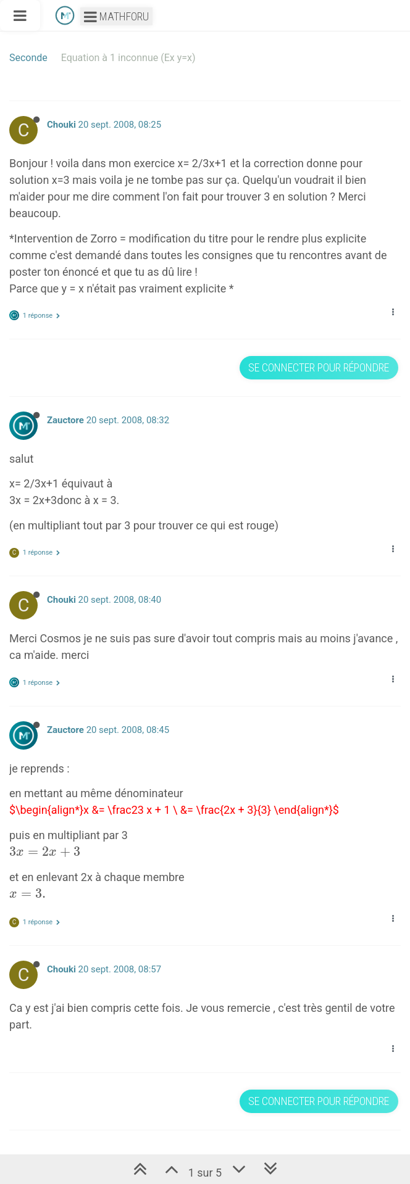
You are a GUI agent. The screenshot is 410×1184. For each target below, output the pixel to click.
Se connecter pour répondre (318, 367)
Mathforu (116, 16)
